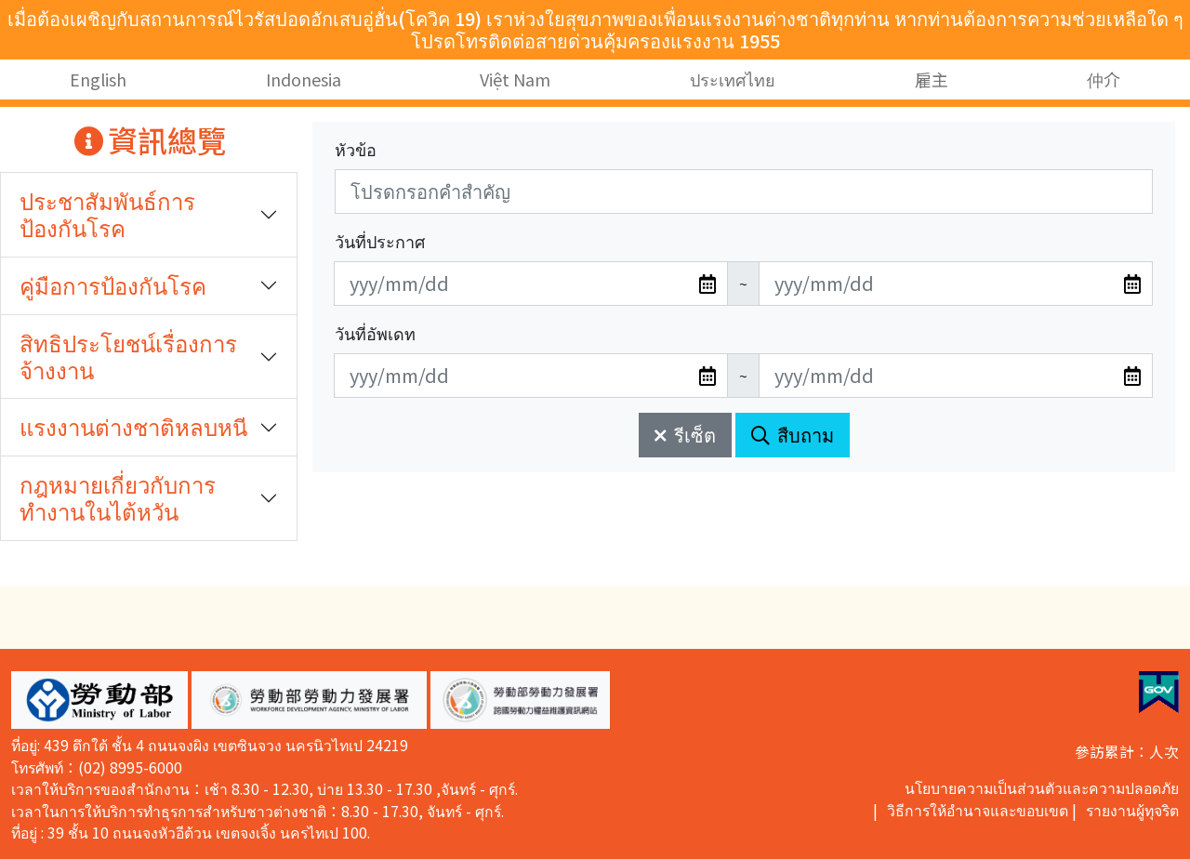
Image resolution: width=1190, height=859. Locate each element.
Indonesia (303, 79)
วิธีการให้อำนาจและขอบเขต (977, 810)
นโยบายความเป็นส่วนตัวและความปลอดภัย (1042, 788)
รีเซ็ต (685, 434)
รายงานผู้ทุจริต (1132, 810)
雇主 (931, 79)
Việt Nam (515, 79)
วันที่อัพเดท (375, 333)
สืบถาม (792, 434)
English (98, 79)
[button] (99, 700)
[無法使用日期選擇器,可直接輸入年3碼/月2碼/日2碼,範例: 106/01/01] (531, 283)
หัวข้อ (356, 149)
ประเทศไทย (732, 79)
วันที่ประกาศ (380, 241)
